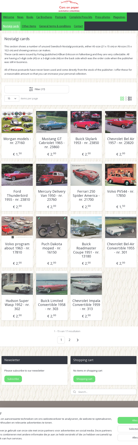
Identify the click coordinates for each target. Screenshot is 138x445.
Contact (78, 26)
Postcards (60, 17)
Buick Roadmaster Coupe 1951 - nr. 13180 (86, 250)
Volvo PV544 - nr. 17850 (120, 194)
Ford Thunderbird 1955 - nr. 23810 (17, 196)
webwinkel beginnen (90, 438)
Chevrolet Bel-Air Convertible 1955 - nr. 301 (120, 248)
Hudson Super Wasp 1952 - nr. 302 (17, 305)
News (20, 17)
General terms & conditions (55, 26)
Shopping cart (84, 379)
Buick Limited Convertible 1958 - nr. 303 (51, 305)
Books (29, 17)
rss (75, 438)
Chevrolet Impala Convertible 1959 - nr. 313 (86, 305)
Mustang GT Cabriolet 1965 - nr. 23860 (52, 143)
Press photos (102, 17)
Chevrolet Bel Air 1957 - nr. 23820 (120, 141)
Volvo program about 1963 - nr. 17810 (17, 248)
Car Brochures (44, 17)
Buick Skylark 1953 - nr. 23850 (86, 141)
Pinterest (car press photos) (111, 420)
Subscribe (13, 379)
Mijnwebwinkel (123, 438)
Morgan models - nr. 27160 (17, 141)
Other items (29, 26)
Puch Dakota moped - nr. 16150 (51, 248)
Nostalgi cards (11, 26)
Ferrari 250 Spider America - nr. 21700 (86, 196)
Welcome (8, 17)
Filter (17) (37, 89)
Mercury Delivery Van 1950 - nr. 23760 (51, 196)
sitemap (68, 438)
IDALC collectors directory (110, 416)
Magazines (119, 17)
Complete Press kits (80, 17)
